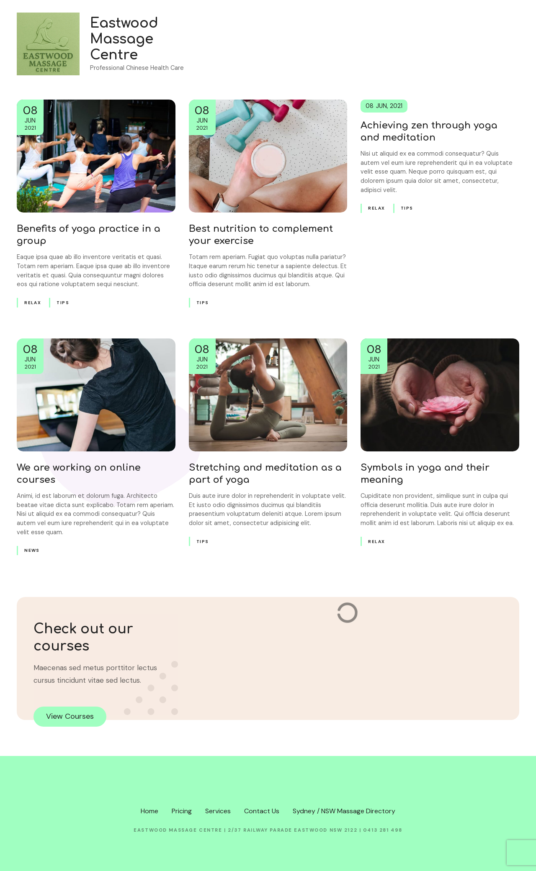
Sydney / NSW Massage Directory (344, 811)
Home (370, 43)
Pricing (406, 43)
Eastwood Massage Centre (124, 39)
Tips (63, 302)
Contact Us (493, 43)
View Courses (70, 716)
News (32, 550)
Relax (32, 302)
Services (446, 43)
